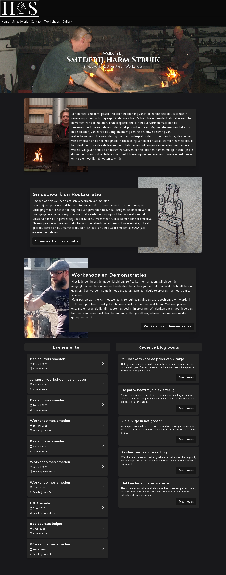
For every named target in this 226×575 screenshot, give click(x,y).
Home (5, 21)
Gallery (67, 21)
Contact (36, 21)
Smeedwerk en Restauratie (56, 241)
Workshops (52, 21)
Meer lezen (186, 377)
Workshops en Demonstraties (167, 326)
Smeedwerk (20, 21)
